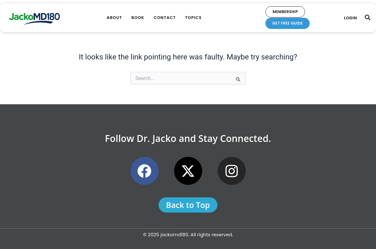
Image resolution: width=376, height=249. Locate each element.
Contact (165, 18)
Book (137, 18)
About (114, 18)
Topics (193, 18)
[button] (367, 17)
